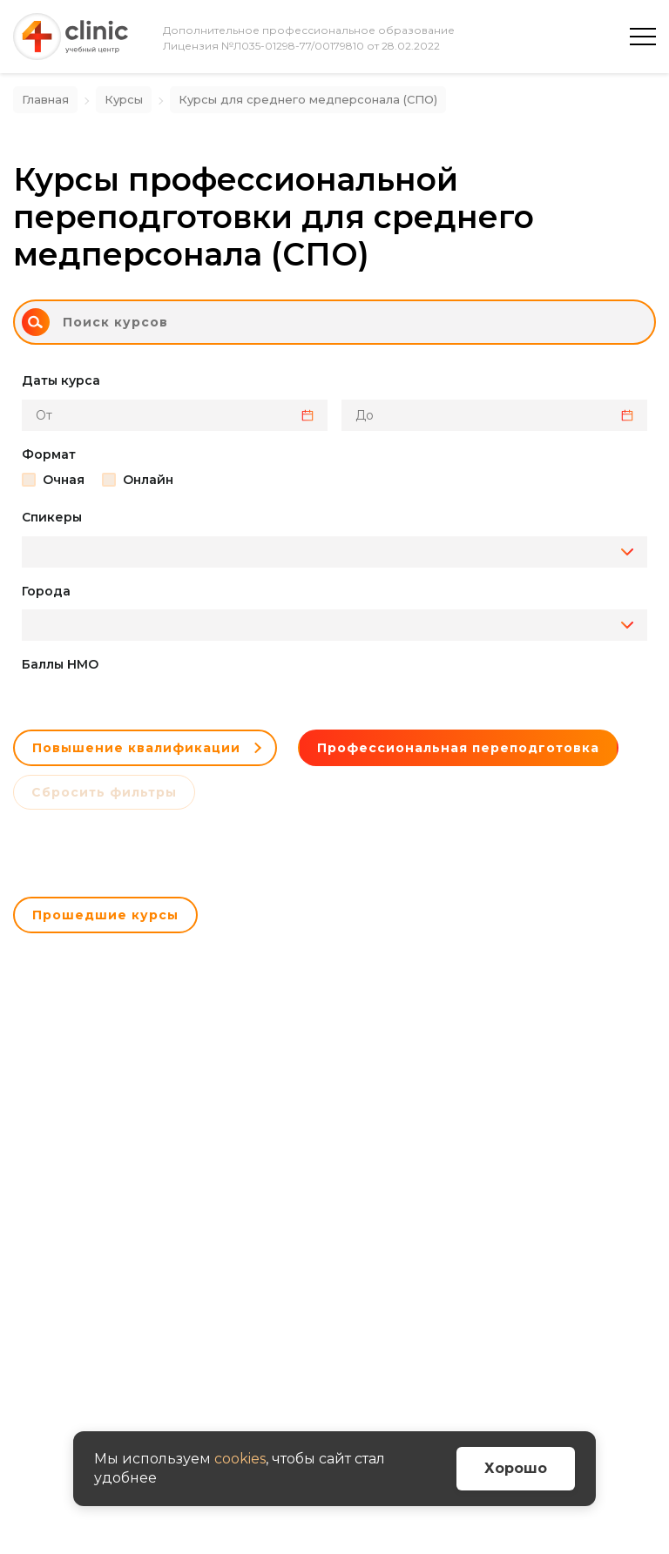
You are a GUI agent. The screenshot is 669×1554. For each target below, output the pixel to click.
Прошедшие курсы (105, 915)
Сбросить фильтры (104, 792)
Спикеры (52, 517)
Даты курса (61, 380)
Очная (53, 480)
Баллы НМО (60, 664)
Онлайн (137, 480)
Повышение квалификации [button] (136, 748)
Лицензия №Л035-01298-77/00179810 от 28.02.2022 (301, 45)
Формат (49, 454)
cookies (240, 1458)
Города (46, 591)
